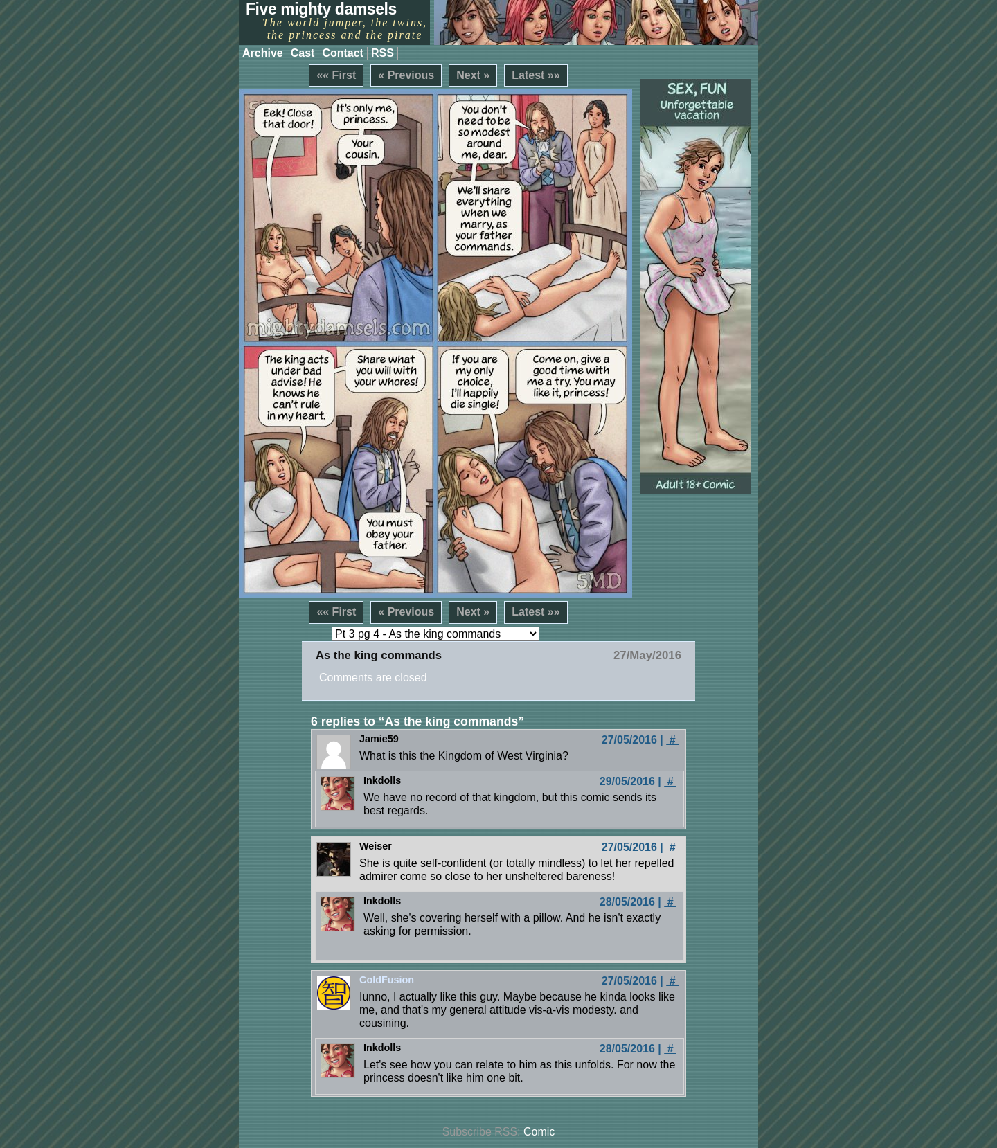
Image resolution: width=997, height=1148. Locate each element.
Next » (472, 75)
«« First (336, 75)
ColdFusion (386, 979)
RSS (382, 53)
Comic (539, 1132)
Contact (342, 53)
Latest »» (535, 75)
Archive (262, 53)
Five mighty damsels (321, 9)
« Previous (406, 75)
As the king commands (379, 655)
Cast (303, 53)
